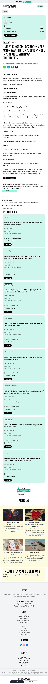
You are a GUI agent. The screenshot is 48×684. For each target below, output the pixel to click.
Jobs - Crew (24, 622)
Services (24, 630)
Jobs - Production (24, 618)
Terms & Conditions (24, 632)
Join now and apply (10, 35)
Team (24, 628)
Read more (8, 244)
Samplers (7, 217)
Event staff (7, 250)
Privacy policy (24, 634)
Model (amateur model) (10, 385)
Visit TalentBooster (9, 191)
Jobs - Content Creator (24, 620)
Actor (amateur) (8, 284)
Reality (6, 453)
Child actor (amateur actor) (11, 352)
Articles (24, 626)
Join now (40, 6)
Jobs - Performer (24, 616)
